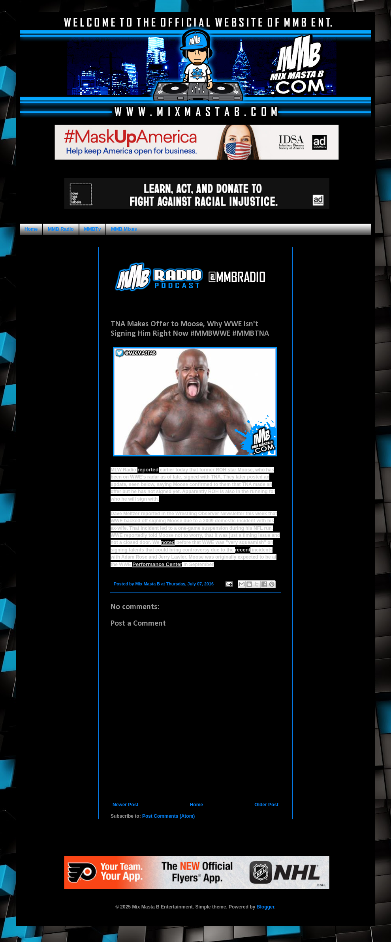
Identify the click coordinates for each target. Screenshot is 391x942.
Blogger (265, 907)
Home (31, 229)
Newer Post (125, 804)
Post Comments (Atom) (168, 816)
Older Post (266, 804)
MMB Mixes (124, 229)
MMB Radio (60, 229)
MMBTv (92, 229)
